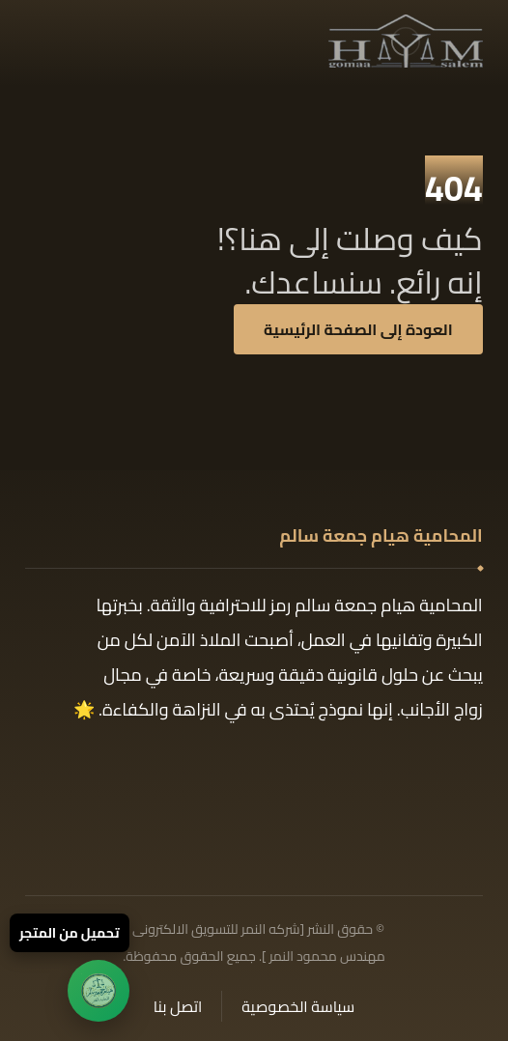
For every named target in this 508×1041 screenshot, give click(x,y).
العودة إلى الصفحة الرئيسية (358, 329)
